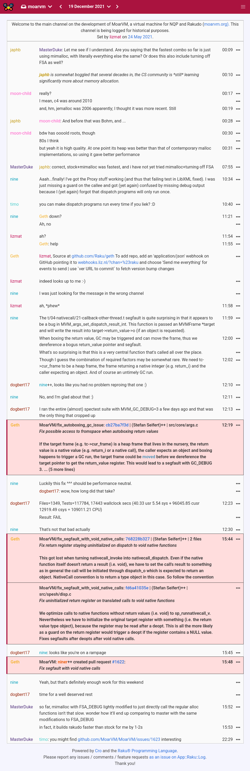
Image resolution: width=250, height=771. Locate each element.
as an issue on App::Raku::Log (177, 757)
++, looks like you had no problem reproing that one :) (92, 384)
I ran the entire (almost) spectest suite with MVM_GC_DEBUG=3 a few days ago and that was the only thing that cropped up (126, 412)
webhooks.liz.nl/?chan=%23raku (108, 262)
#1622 (118, 661)
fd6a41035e (137, 587)
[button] (243, 7)
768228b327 (138, 538)
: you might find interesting (110, 739)
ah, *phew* (49, 305)
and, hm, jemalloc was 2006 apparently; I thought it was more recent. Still (107, 108)
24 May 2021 (140, 36)
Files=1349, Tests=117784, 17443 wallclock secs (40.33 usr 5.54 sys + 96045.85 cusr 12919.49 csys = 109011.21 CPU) (119, 506)
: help (48, 243)
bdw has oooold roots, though (67, 133)
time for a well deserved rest (65, 694)
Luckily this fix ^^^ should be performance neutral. (85, 483)
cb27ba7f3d (117, 425)
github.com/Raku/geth (93, 256)
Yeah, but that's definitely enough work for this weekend (91, 682)
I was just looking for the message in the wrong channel (91, 293)
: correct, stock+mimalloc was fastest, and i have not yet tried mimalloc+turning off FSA (126, 166)
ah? (42, 236)
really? (45, 93)
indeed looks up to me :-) (62, 281)
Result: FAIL (50, 517)
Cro (98, 750)
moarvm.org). (217, 24)
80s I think (49, 140)
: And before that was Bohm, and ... (82, 120)
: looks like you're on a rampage (72, 652)
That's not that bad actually (64, 529)
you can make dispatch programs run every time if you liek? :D (97, 204)
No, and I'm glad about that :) (66, 397)
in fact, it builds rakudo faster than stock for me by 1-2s (90, 727)
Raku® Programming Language (147, 750)
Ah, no (45, 224)
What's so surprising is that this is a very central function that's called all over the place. (120, 352)
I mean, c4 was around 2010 (65, 100)
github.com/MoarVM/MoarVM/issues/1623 (119, 739)
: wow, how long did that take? (77, 491)
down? (50, 216)
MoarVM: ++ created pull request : (82, 665)
